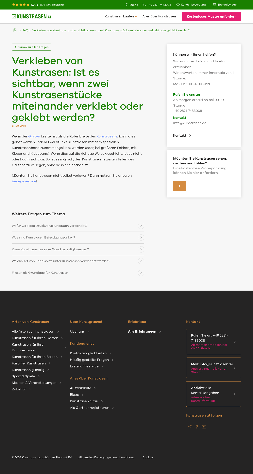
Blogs (74, 394)
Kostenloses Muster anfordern (212, 16)
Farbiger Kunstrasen (29, 363)
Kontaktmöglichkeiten (88, 353)
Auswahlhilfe (80, 388)
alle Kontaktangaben (213, 394)
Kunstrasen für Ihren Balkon (35, 357)
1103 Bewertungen (52, 5)
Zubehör (19, 389)
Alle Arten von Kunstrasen (33, 331)
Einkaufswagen (227, 5)
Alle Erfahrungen (142, 331)
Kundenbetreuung (193, 5)
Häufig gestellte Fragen (89, 360)
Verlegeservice (24, 181)
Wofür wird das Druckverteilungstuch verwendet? (49, 226)
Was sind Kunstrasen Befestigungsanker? (43, 237)
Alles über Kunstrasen (159, 16)
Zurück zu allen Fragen (31, 47)
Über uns (77, 331)
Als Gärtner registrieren (89, 407)
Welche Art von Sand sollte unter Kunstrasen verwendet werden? (61, 261)
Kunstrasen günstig (28, 370)
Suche (131, 5)
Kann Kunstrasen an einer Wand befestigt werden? (50, 249)
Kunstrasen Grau (84, 401)
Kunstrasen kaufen (119, 16)
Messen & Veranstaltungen (34, 383)
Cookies (148, 457)
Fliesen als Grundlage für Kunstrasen (40, 273)
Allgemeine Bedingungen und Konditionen (107, 457)
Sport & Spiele (23, 376)
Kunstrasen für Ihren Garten (35, 338)
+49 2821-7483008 (157, 5)
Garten (34, 136)
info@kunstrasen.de (189, 123)
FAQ (25, 30)
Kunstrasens (107, 136)
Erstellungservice (84, 366)
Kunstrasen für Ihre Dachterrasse (27, 347)
